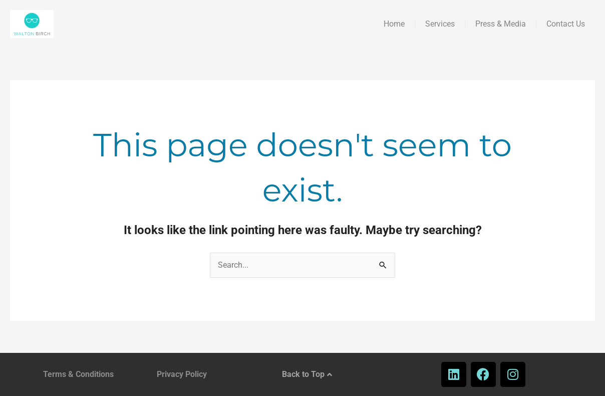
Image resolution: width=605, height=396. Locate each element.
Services (440, 24)
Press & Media (500, 24)
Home (394, 24)
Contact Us (565, 24)
